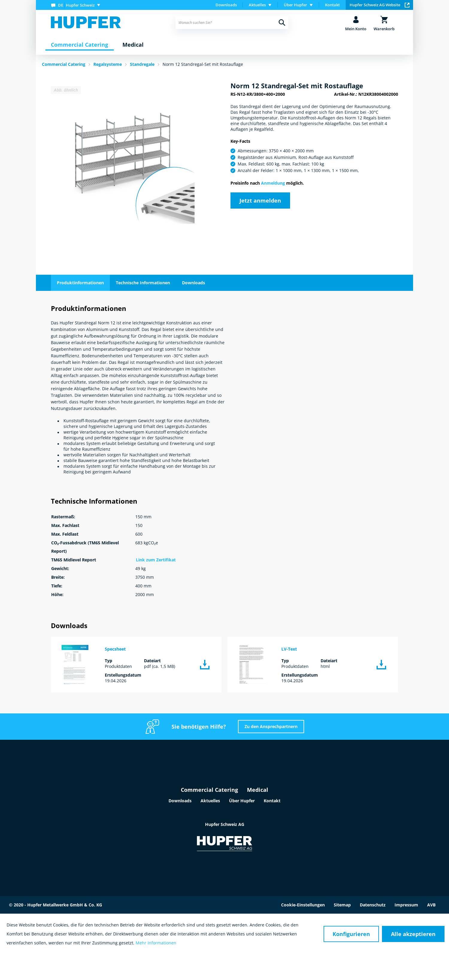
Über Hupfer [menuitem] (295, 4)
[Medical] (133, 45)
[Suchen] (282, 22)
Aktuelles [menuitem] (257, 4)
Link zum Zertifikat (156, 560)
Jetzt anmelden (260, 200)
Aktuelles (210, 800)
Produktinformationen (80, 282)
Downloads (226, 4)
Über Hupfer (242, 800)
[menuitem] (77, 5)
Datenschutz (373, 905)
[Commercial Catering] (79, 45)
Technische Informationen (143, 282)
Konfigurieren (351, 934)
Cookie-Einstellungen (303, 905)
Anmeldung (273, 183)
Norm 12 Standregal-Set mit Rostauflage (203, 64)
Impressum (406, 905)
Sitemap (342, 905)
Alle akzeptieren (413, 934)
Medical (257, 789)
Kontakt (332, 4)
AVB (431, 905)
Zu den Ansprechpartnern (271, 726)
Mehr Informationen (156, 943)
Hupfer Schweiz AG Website (379, 4)
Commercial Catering (209, 789)
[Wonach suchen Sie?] (231, 22)
